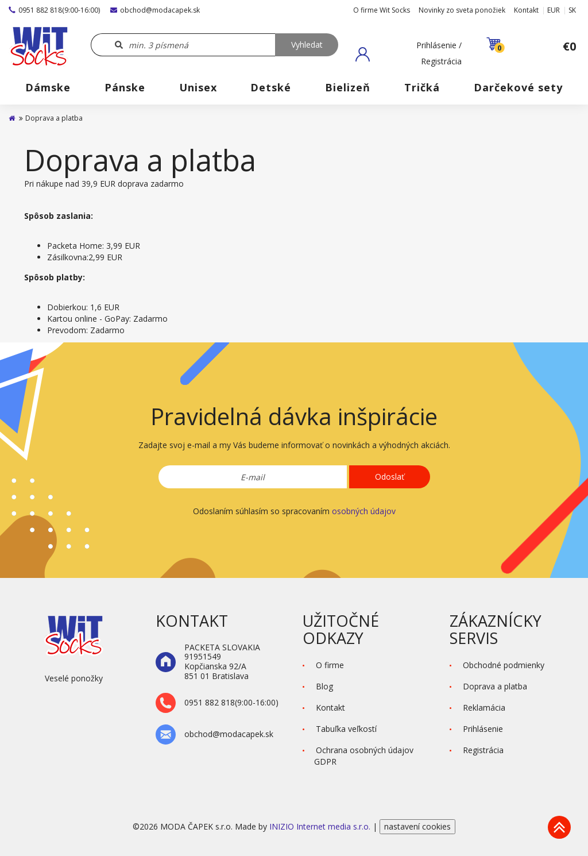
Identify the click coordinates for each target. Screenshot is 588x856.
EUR (553, 10)
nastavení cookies (417, 826)
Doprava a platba (495, 686)
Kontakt (526, 10)
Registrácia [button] (483, 750)
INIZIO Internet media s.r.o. (321, 826)
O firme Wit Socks (381, 10)
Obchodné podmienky (503, 665)
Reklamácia (484, 707)
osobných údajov (364, 511)
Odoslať (389, 476)
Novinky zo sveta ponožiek (462, 10)
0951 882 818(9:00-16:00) (54, 10)
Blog (324, 686)
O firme (330, 665)
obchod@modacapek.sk (155, 10)
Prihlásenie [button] (483, 728)
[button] (408, 54)
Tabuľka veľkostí (346, 728)
